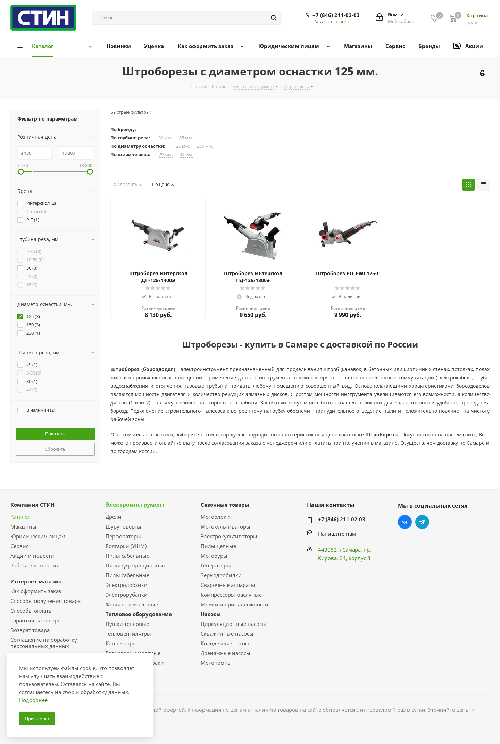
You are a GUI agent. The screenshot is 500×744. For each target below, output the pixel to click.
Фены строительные (132, 604)
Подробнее (33, 699)
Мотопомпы (216, 662)
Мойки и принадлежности (234, 604)
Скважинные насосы (227, 633)
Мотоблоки (215, 516)
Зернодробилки (221, 575)
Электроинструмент (135, 504)
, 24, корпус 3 (353, 558)
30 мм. (165, 138)
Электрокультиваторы (229, 536)
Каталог (20, 516)
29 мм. (166, 154)
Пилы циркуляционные (136, 565)
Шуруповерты (123, 526)
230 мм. (205, 146)
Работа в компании (35, 565)
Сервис (19, 545)
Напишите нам (337, 533)
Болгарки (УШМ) (126, 545)
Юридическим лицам (37, 536)
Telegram (422, 522)
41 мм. (186, 154)
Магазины (23, 526)
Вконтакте (405, 522)
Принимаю (37, 718)
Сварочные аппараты (228, 584)
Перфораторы (123, 536)
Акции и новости (32, 555)
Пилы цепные (218, 545)
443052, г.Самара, (341, 549)
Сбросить (55, 449)
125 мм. (182, 146)
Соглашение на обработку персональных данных (43, 642)
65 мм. (186, 138)
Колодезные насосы (226, 643)
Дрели (114, 516)
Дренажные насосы (225, 652)
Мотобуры (214, 555)
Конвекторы (121, 643)
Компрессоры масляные (231, 594)
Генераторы (216, 565)
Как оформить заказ (35, 591)
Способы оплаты (31, 610)
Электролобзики (127, 584)
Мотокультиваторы (225, 526)
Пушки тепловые (127, 623)
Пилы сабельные (127, 555)
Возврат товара (30, 630)
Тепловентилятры (128, 633)
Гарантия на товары (36, 620)
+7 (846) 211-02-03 (336, 15)
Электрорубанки (127, 594)
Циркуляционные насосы (233, 623)
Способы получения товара (45, 600)
